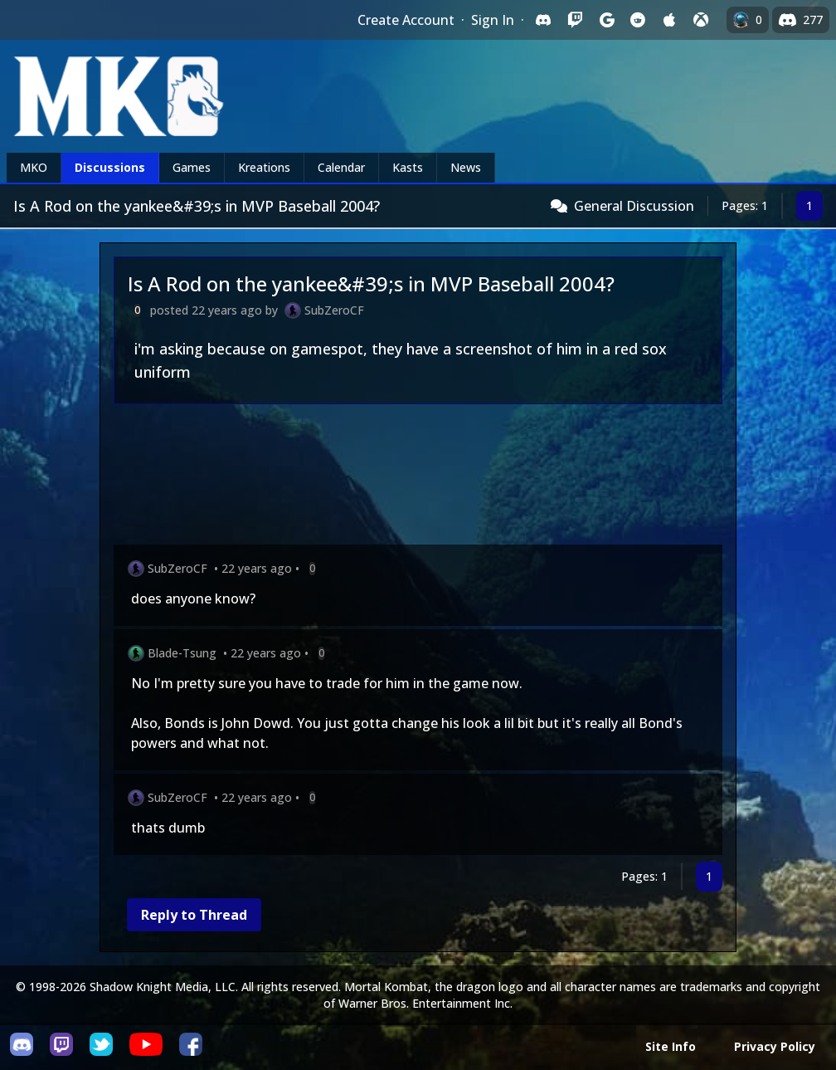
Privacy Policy (774, 1046)
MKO (33, 167)
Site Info (670, 1046)
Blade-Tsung (182, 653)
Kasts (407, 167)
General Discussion (634, 206)
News (465, 167)
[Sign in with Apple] (669, 19)
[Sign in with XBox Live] (700, 19)
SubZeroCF (334, 310)
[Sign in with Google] (606, 19)
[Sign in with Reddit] (637, 19)
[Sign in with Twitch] (574, 19)
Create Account (405, 20)
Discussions (110, 167)
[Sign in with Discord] (543, 19)
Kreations (264, 167)
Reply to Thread (194, 915)
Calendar (341, 167)
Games (192, 167)
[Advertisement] (418, 477)
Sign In (492, 20)
